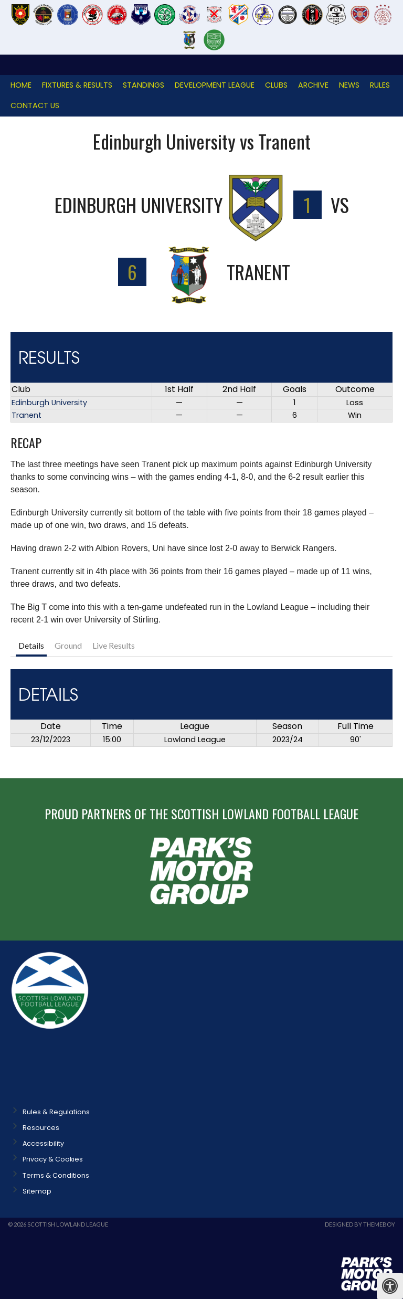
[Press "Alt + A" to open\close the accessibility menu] (390, 1286)
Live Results (113, 645)
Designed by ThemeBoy (360, 1224)
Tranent (26, 415)
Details (31, 645)
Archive (313, 85)
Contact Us (34, 105)
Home (20, 85)
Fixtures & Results (77, 85)
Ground (68, 645)
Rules (380, 85)
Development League (214, 85)
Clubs (276, 85)
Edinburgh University (49, 402)
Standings (143, 85)
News (349, 85)
